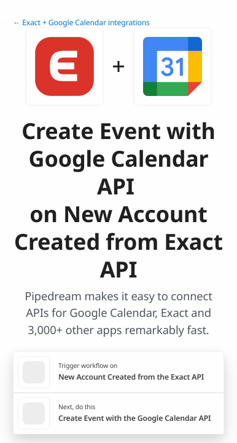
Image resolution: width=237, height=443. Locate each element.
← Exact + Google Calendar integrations (81, 22)
